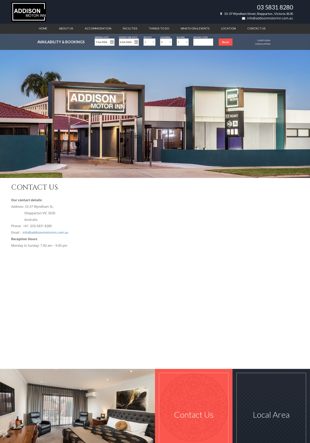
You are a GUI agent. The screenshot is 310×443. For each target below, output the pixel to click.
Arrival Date (102, 37)
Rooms (181, 37)
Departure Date (128, 37)
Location (228, 28)
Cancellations (262, 44)
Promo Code (200, 37)
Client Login (263, 40)
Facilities (130, 28)
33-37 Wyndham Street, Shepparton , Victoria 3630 (256, 13)
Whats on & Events (195, 28)
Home (43, 28)
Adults (148, 37)
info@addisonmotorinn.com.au (267, 18)
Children (165, 37)
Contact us (256, 28)
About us (66, 28)
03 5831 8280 (275, 7)
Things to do (159, 28)
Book (225, 42)
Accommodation (98, 28)
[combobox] (149, 42)
